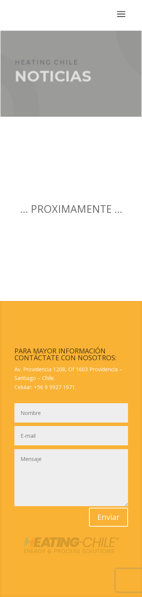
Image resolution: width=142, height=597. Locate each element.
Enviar (108, 517)
